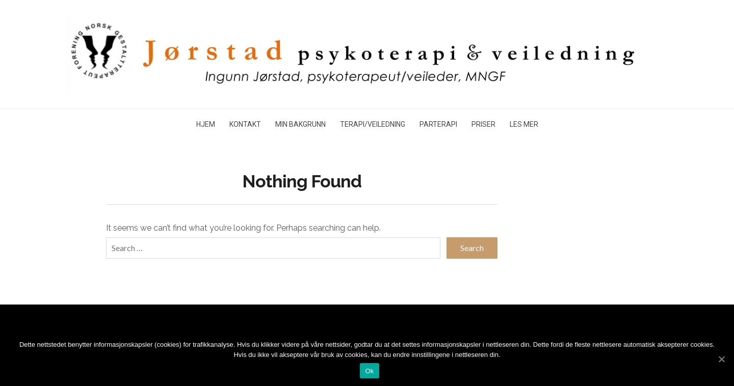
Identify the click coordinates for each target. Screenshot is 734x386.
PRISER (483, 124)
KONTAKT (245, 124)
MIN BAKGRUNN (300, 124)
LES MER (524, 124)
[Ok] (721, 359)
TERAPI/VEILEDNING (372, 124)
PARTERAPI (438, 124)
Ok (369, 371)
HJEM (205, 124)
